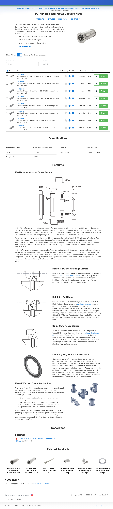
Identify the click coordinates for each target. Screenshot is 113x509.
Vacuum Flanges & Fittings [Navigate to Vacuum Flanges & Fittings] (34, 8)
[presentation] (56, 254)
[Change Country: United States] (32, 495)
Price (89, 71)
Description (20, 71)
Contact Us (76, 19)
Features (51, 19)
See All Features (25, 46)
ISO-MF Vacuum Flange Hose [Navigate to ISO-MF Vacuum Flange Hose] (89, 8)
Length (44, 61)
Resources (62, 19)
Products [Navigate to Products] (20, 8)
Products (40, 19)
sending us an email (41, 483)
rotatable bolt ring (84, 304)
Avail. (82, 71)
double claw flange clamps (70, 276)
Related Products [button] (58, 449)
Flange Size (10, 61)
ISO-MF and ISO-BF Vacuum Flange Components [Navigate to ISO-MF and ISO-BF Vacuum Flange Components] (61, 8)
